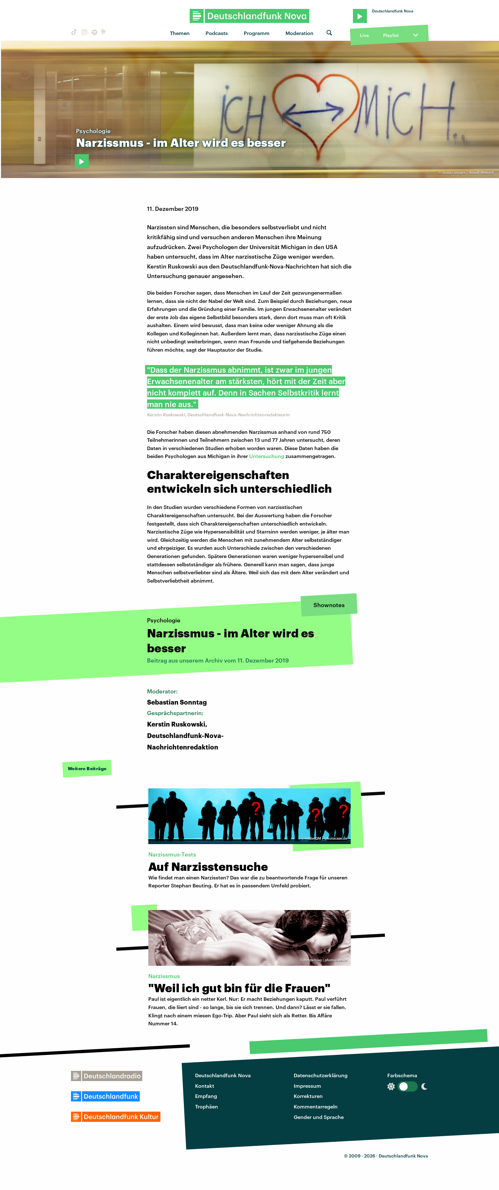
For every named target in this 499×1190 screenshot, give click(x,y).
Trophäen (206, 1106)
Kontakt (204, 1086)
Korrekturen (308, 1096)
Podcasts (217, 33)
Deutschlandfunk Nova (223, 1075)
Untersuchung (266, 456)
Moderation (299, 33)
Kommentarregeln (316, 1106)
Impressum (307, 1086)
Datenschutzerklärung (321, 1075)
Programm (257, 33)
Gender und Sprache (319, 1117)
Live (364, 35)
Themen (180, 33)
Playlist (391, 35)
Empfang (206, 1096)
